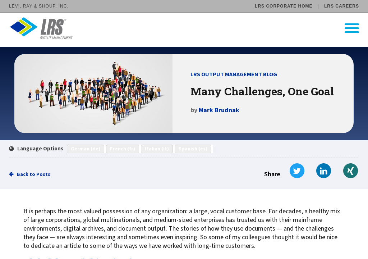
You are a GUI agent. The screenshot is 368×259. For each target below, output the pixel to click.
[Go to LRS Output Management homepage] (188, 28)
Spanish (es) (193, 149)
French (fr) (122, 149)
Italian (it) (157, 149)
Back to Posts (33, 174)
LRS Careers (341, 6)
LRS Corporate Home (283, 6)
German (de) (85, 149)
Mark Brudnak (219, 110)
